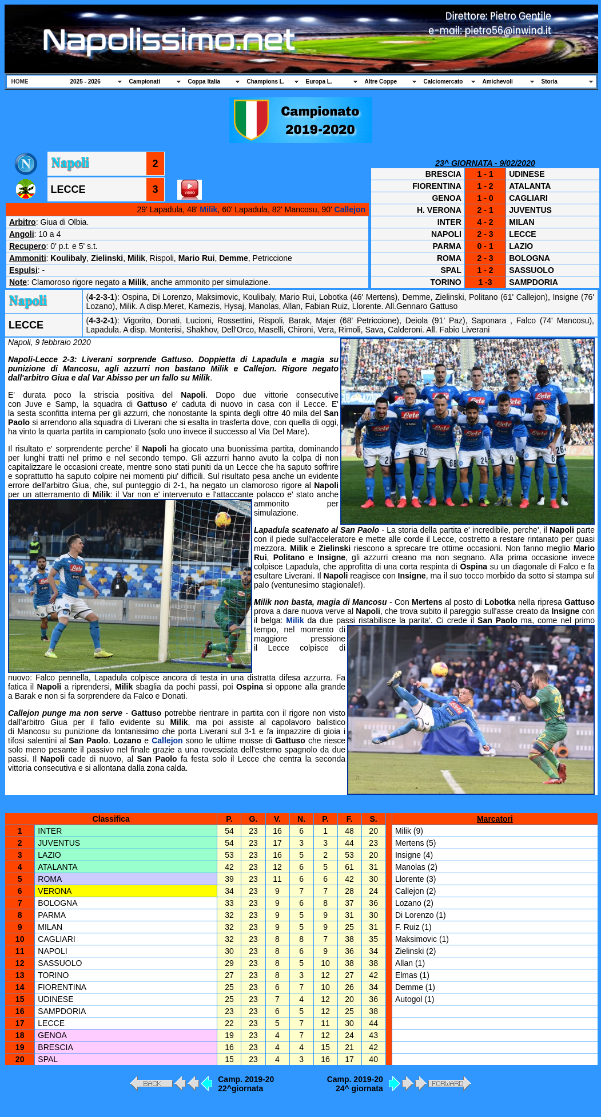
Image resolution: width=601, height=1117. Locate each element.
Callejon (350, 209)
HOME (20, 81)
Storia (550, 81)
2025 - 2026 (85, 81)
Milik (208, 209)
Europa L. (319, 81)
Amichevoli (498, 81)
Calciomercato (443, 81)
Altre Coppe (381, 81)
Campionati (144, 81)
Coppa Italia (204, 81)
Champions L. (266, 81)
